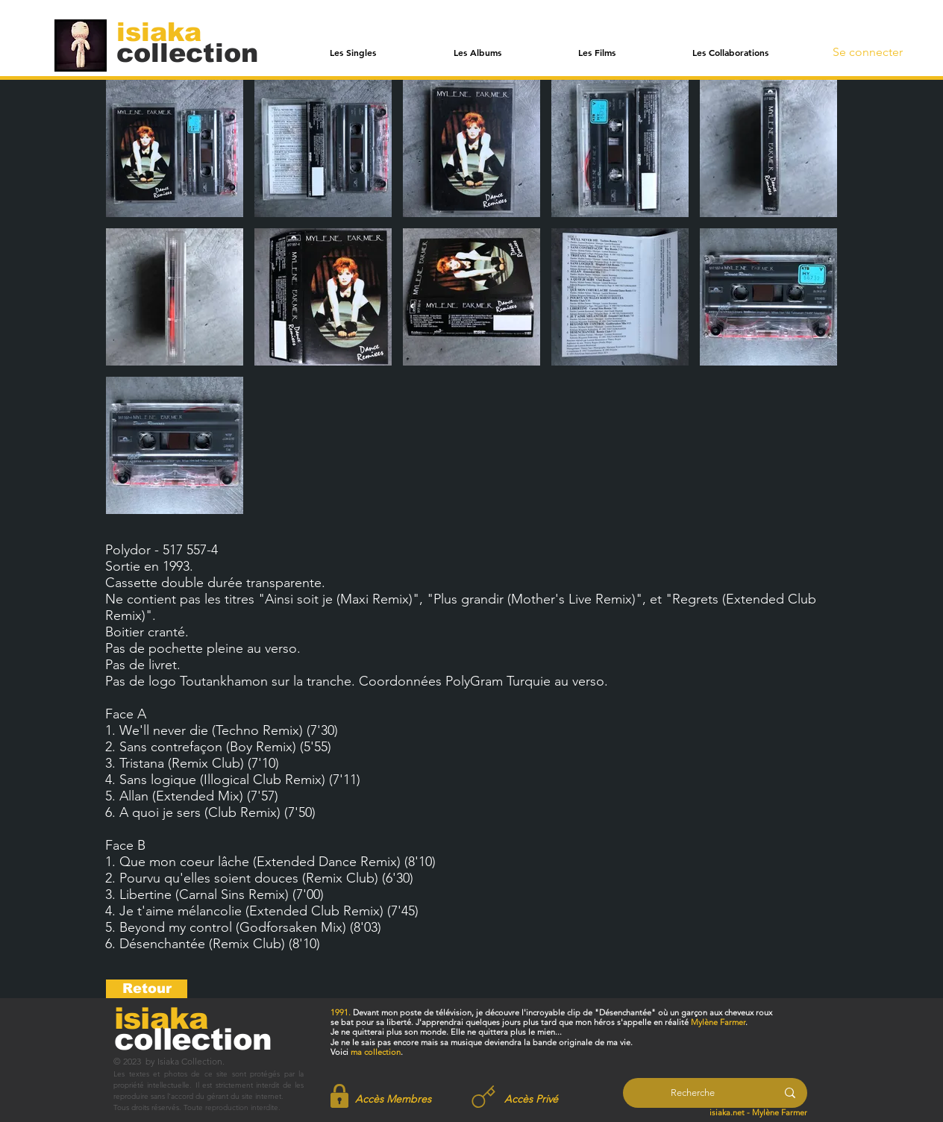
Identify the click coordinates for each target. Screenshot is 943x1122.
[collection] (187, 53)
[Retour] (146, 989)
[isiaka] (167, 31)
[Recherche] (693, 1093)
